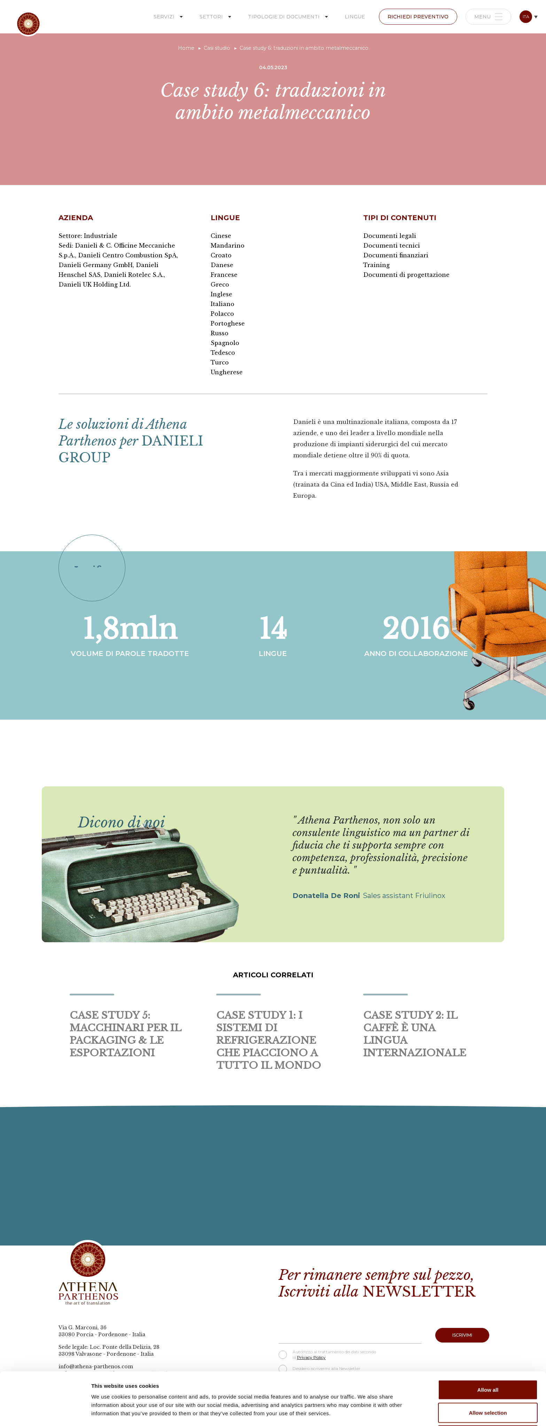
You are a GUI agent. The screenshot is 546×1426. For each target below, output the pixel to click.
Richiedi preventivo (418, 17)
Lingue (355, 17)
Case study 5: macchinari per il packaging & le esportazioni (125, 1034)
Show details (365, 1412)
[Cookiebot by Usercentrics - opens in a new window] (45, 1412)
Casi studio (217, 48)
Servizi (164, 17)
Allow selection (488, 1363)
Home (186, 48)
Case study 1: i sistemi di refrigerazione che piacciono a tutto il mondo (268, 1040)
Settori (211, 17)
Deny (488, 1386)
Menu (488, 16)
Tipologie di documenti (284, 17)
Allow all (488, 1340)
